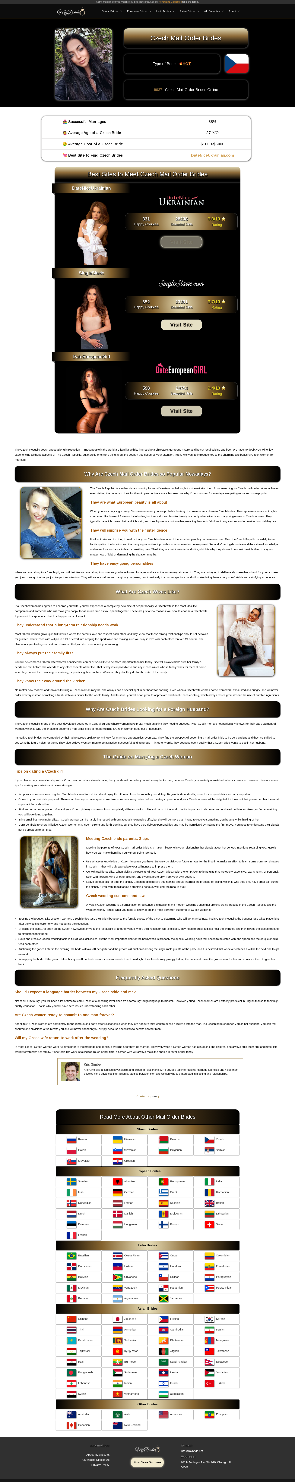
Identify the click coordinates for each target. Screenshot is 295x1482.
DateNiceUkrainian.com (212, 155)
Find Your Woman (147, 1462)
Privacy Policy (100, 1464)
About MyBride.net (97, 1454)
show (154, 1096)
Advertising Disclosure (170, 2)
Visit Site (181, 242)
